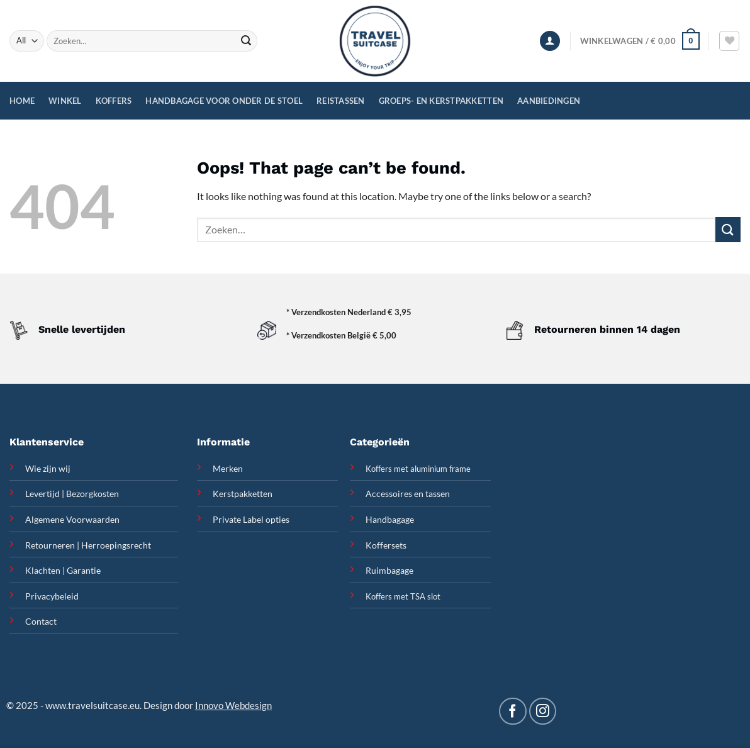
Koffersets (386, 545)
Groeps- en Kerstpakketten (441, 101)
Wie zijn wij (47, 468)
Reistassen (340, 101)
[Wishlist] (729, 41)
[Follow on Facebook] (512, 711)
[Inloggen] (550, 41)
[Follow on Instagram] (542, 711)
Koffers (114, 101)
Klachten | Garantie (63, 570)
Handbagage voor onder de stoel (224, 101)
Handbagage (390, 519)
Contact (41, 621)
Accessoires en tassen (408, 493)
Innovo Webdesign (233, 705)
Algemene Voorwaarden (72, 519)
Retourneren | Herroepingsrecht (88, 545)
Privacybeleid (52, 596)
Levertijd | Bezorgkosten (72, 493)
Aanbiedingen (548, 101)
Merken (228, 468)
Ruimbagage (389, 570)
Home (22, 101)
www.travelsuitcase (86, 705)
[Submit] (246, 41)
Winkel (65, 101)
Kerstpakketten (242, 493)
